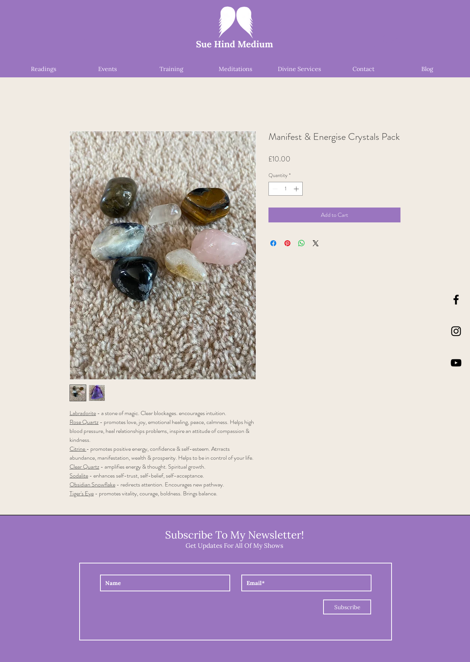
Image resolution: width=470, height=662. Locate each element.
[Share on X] (315, 243)
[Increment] (297, 188)
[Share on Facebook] (273, 243)
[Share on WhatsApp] (301, 243)
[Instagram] (456, 331)
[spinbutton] (285, 188)
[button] (389, 39)
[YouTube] (456, 362)
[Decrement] (274, 188)
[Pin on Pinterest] (287, 243)
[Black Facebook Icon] (456, 299)
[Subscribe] (347, 607)
